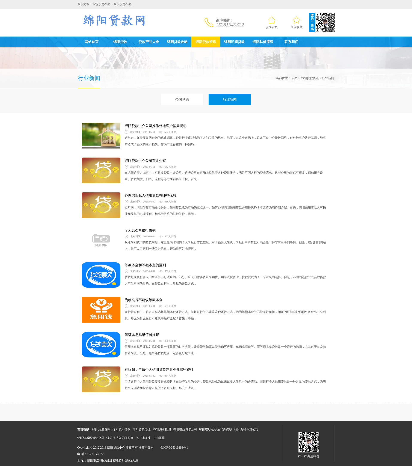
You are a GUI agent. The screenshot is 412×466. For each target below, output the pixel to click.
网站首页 (91, 42)
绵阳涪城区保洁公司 (90, 438)
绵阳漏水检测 (162, 429)
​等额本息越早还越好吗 (142, 334)
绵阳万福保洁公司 (246, 429)
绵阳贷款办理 (142, 429)
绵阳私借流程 (263, 42)
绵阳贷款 (120, 42)
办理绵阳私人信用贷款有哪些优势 (150, 194)
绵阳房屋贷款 (101, 429)
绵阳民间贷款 (234, 42)
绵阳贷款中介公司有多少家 (145, 160)
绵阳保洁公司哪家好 (119, 438)
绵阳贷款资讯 (205, 42)
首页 (294, 78)
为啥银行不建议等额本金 (143, 299)
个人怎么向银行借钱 (140, 229)
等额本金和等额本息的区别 (145, 264)
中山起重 (159, 438)
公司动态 (182, 98)
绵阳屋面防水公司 (185, 429)
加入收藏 (297, 23)
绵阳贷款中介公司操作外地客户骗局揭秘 (155, 125)
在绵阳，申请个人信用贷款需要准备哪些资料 (159, 369)
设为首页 (272, 23)
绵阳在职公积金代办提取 (215, 429)
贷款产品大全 (148, 42)
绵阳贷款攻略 (177, 42)
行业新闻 (327, 78)
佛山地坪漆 (143, 438)
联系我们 (291, 42)
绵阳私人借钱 (121, 429)
